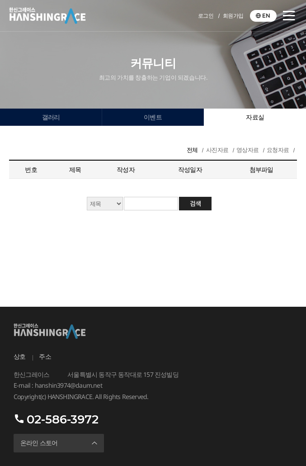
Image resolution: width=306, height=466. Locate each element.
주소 (45, 356)
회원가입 (233, 15)
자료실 (255, 117)
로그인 (206, 15)
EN (266, 15)
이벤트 (153, 117)
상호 (19, 356)
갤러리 (51, 117)
